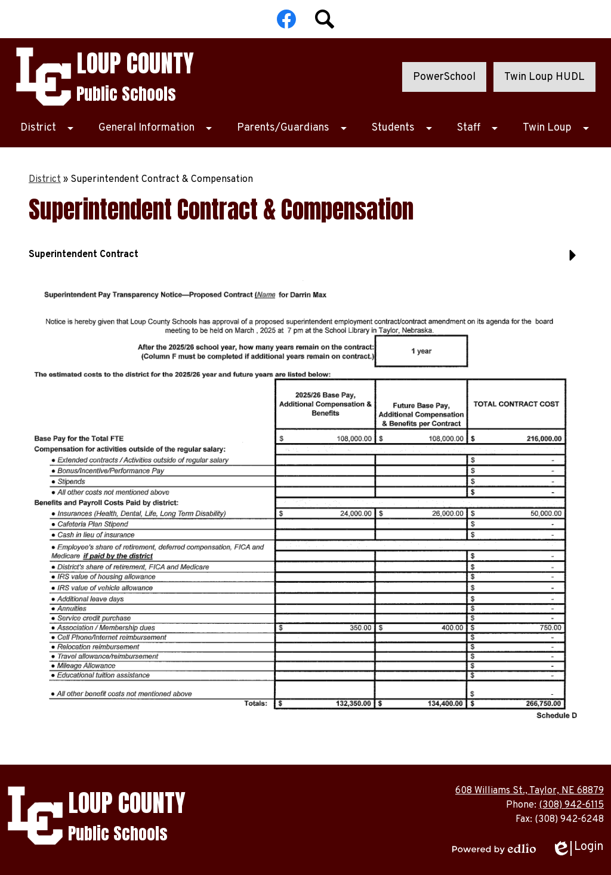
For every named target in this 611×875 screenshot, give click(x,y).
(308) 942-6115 (571, 805)
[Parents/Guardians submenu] (292, 128)
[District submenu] (48, 128)
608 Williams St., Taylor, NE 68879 (529, 791)
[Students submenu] (403, 128)
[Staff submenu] (478, 128)
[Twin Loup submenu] (556, 128)
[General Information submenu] (156, 128)
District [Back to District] (45, 179)
